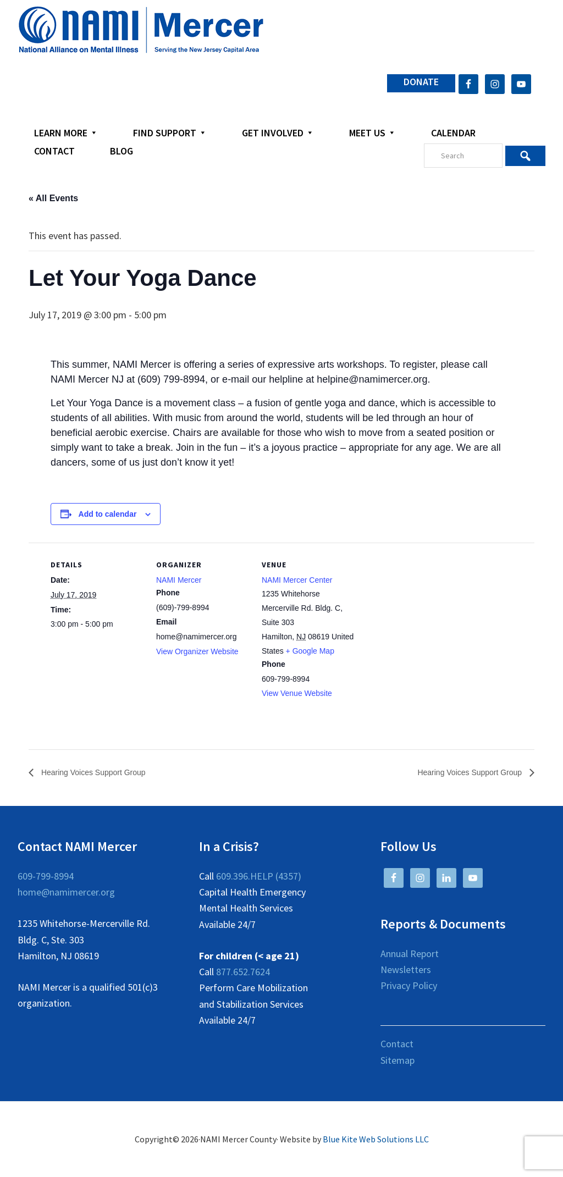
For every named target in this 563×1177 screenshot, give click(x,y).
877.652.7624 (243, 972)
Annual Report (409, 953)
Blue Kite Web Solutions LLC (376, 1139)
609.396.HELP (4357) (258, 876)
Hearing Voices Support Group (100, 772)
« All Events (53, 198)
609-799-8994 (46, 876)
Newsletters (405, 970)
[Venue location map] (425, 618)
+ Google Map (310, 650)
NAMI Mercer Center (297, 580)
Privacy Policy (408, 986)
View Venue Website (297, 693)
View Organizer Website (197, 651)
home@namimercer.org (66, 892)
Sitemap (397, 1060)
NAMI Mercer (178, 580)
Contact (396, 1044)
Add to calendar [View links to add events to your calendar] (108, 514)
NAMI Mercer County (141, 30)
